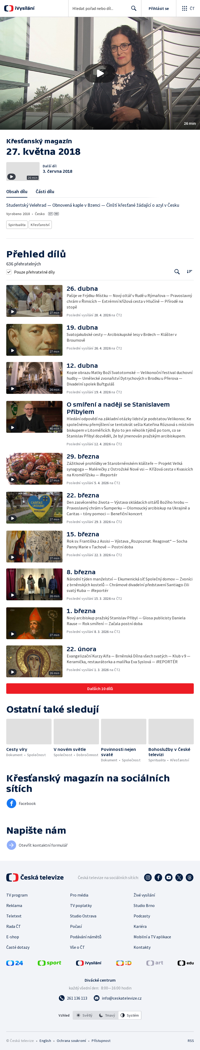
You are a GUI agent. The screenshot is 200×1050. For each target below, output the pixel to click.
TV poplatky (81, 903)
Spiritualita (17, 224)
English (45, 1039)
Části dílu (45, 191)
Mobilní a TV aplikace (152, 935)
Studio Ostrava (83, 914)
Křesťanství (40, 224)
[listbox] (107, 1013)
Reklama (14, 903)
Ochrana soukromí (71, 1039)
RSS (191, 1039)
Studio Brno (144, 903)
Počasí (76, 924)
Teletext (14, 914)
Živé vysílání (144, 893)
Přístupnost (101, 1039)
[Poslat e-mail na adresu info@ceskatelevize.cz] (117, 996)
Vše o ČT (77, 945)
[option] (84, 1014)
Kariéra (140, 924)
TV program (17, 893)
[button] (100, 73)
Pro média (79, 893)
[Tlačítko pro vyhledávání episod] (177, 270)
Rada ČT (13, 924)
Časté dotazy (17, 945)
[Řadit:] (189, 269)
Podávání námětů (85, 935)
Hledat (132, 10)
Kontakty (142, 945)
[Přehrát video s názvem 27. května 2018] (100, 73)
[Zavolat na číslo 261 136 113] (73, 996)
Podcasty (142, 914)
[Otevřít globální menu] (188, 8)
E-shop (12, 935)
